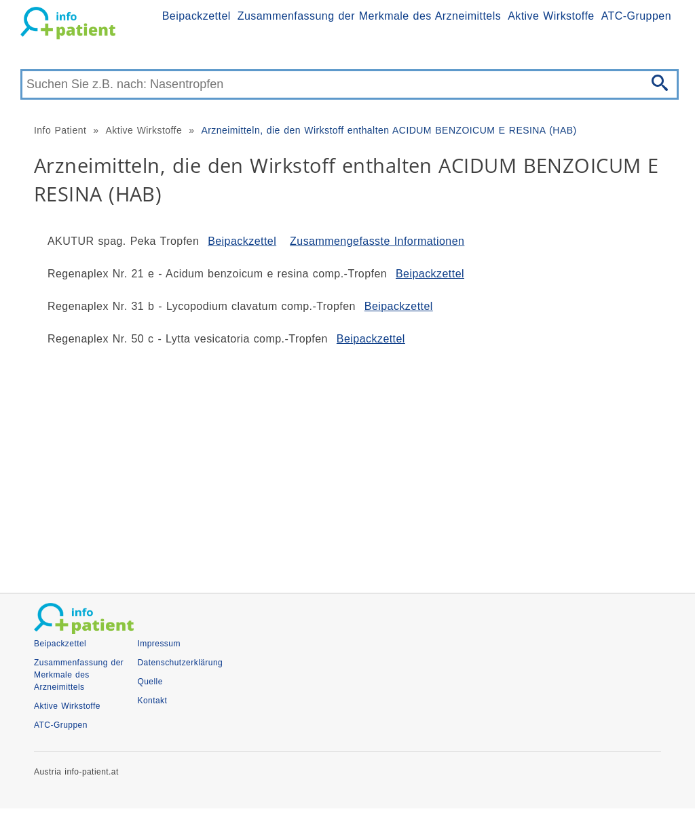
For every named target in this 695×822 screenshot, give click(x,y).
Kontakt (152, 700)
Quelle (149, 681)
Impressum (158, 643)
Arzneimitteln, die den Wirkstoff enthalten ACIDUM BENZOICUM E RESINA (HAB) (388, 130)
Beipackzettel (196, 16)
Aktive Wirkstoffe (551, 16)
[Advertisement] (347, 464)
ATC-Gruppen (636, 16)
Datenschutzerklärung (180, 662)
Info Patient (60, 130)
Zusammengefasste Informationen (377, 241)
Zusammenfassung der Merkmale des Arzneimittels (369, 16)
